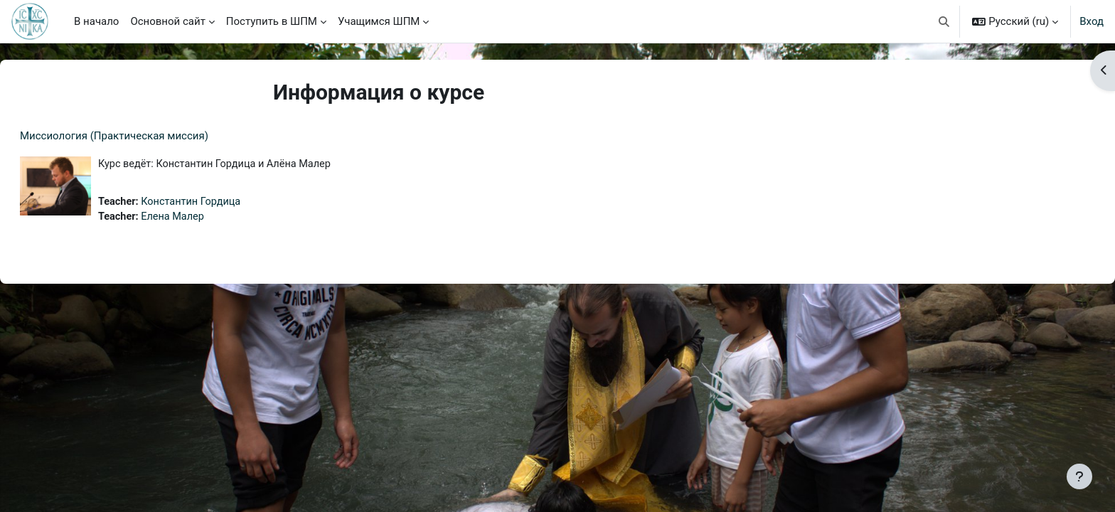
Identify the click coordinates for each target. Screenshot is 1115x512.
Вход (1091, 21)
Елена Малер (209, 218)
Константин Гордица (228, 202)
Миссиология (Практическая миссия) (148, 135)
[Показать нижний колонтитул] (1079, 476)
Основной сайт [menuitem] (167, 21)
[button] (944, 21)
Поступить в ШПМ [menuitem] (271, 21)
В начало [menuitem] (96, 21)
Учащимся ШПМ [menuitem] (379, 21)
